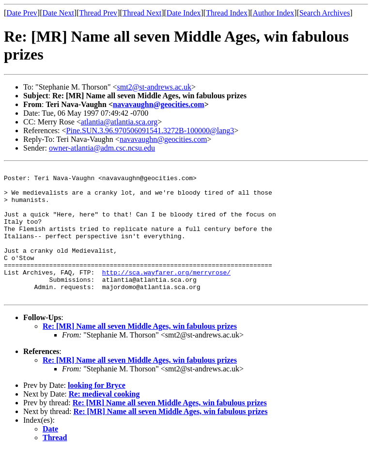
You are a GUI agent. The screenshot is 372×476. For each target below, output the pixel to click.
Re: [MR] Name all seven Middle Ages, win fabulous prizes (140, 352)
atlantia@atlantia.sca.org (119, 122)
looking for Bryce (96, 411)
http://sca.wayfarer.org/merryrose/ (166, 294)
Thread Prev (98, 13)
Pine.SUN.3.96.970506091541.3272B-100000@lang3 (150, 130)
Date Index (184, 13)
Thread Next (142, 13)
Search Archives (324, 13)
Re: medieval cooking (104, 420)
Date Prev (21, 13)
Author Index (273, 13)
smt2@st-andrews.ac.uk (154, 87)
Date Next (58, 13)
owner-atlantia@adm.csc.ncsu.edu (102, 148)
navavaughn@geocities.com (158, 104)
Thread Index (227, 13)
